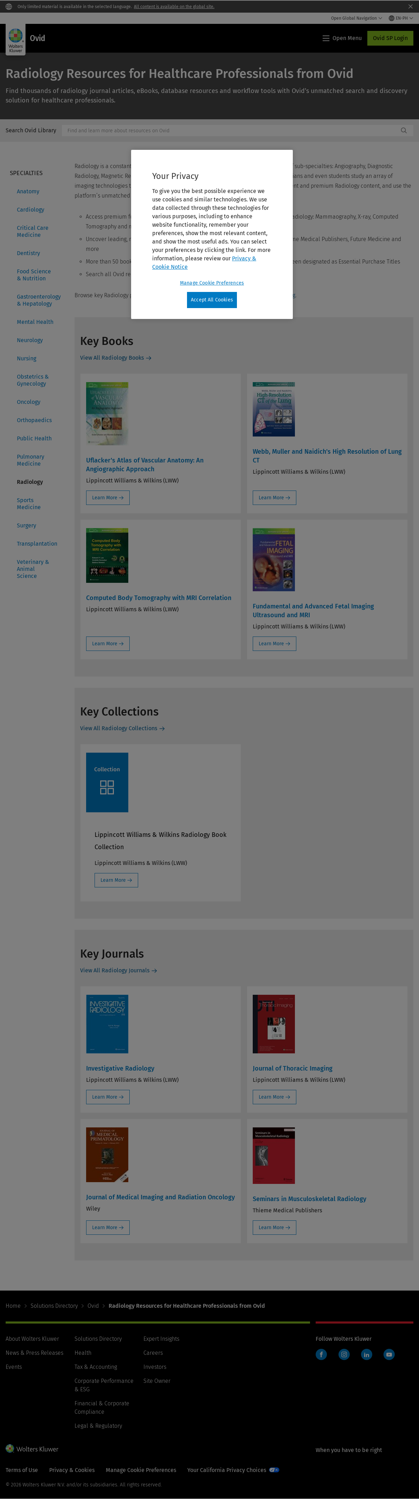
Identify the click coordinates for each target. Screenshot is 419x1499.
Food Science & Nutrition (34, 275)
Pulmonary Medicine (30, 460)
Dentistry (28, 253)
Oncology (28, 402)
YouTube (389, 1354)
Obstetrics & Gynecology (33, 380)
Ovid (93, 1306)
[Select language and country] (401, 18)
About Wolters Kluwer (32, 1338)
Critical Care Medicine (33, 231)
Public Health (34, 438)
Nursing (26, 358)
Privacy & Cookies (72, 1470)
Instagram (344, 1354)
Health (83, 1353)
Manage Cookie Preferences (141, 1470)
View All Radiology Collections (118, 728)
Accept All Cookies (212, 300)
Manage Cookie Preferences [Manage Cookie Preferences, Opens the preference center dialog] (212, 283)
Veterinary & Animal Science (33, 569)
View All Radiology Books (112, 357)
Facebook (321, 1354)
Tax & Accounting (96, 1367)
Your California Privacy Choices (226, 1470)
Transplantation (37, 543)
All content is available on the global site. (174, 6)
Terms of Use (22, 1470)
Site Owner (156, 1381)
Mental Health (35, 322)
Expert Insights (161, 1338)
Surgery (26, 525)
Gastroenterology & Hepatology (37, 300)
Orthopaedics (34, 420)
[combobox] (230, 130)
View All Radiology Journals (114, 970)
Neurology (30, 340)
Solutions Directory (54, 1306)
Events (14, 1367)
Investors (154, 1367)
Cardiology (30, 209)
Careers (153, 1353)
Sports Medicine (29, 504)
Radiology (30, 482)
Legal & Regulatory (98, 1426)
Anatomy (28, 191)
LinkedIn (366, 1354)
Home (13, 1306)
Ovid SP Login (390, 38)
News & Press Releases (34, 1353)
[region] (212, 234)
